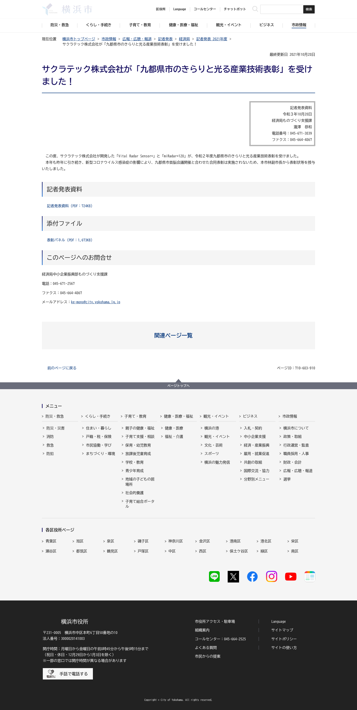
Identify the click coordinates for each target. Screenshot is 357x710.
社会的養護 (134, 493)
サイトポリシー (284, 639)
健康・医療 (174, 428)
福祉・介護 (174, 436)
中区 (172, 551)
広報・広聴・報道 (137, 39)
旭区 (80, 541)
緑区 (264, 551)
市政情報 (109, 39)
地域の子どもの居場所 (140, 481)
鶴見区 (112, 551)
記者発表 (165, 39)
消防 (50, 436)
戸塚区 (143, 551)
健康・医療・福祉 (178, 416)
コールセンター (205, 9)
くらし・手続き (97, 416)
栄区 (294, 541)
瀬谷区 (51, 551)
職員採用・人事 (296, 453)
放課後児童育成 (138, 453)
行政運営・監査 (296, 445)
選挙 (287, 479)
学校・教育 (134, 462)
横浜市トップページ (78, 39)
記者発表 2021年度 (211, 39)
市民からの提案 (207, 656)
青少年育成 (134, 470)
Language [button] (179, 9)
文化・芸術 (213, 445)
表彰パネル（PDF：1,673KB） (70, 240)
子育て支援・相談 (140, 436)
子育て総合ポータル (140, 504)
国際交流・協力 (256, 470)
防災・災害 (55, 428)
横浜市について (296, 428)
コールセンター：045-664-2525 (220, 639)
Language (278, 621)
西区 (202, 551)
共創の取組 (253, 462)
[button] (178, 335)
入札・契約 (253, 428)
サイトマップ (282, 630)
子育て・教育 (135, 416)
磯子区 (143, 541)
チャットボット (235, 9)
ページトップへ (178, 385)
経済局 (184, 39)
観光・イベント (216, 416)
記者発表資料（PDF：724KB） (70, 206)
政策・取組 (292, 436)
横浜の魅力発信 (217, 462)
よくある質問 (206, 647)
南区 (294, 551)
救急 (50, 445)
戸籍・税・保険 (98, 436)
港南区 (235, 541)
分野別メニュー (256, 479)
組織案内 (202, 630)
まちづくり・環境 (100, 453)
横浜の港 (211, 428)
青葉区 (51, 541)
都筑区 (81, 551)
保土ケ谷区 (239, 551)
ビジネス (250, 416)
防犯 (50, 453)
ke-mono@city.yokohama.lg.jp (95, 302)
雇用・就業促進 (256, 453)
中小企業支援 (255, 436)
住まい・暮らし (98, 428)
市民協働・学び (98, 445)
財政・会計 (292, 462)
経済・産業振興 (256, 445)
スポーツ (211, 453)
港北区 (265, 541)
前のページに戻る (61, 368)
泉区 (110, 541)
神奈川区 (175, 541)
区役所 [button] (161, 9)
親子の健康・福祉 (140, 428)
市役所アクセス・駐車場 (215, 621)
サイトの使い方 (284, 647)
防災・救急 (55, 416)
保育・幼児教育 (138, 445)
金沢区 (204, 541)
